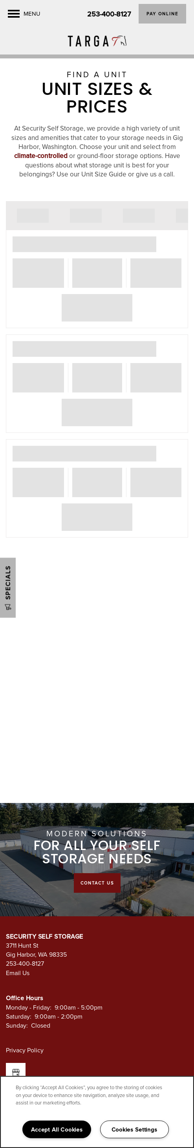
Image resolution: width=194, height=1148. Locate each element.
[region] (97, 1112)
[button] (162, 14)
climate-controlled (41, 155)
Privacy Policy (25, 1050)
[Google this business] (16, 1073)
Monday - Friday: (28, 1007)
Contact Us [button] (97, 883)
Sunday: (17, 1025)
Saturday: (18, 1016)
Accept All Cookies (57, 1129)
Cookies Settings (134, 1129)
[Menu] (24, 13)
